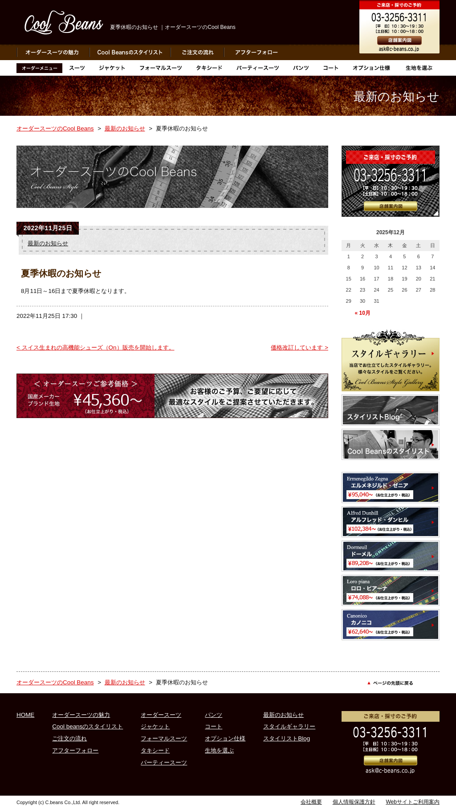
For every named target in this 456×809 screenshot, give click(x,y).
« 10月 (362, 313)
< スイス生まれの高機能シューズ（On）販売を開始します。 (95, 347)
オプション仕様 (225, 738)
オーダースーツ (161, 714)
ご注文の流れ (69, 738)
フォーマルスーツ (164, 738)
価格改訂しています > (299, 347)
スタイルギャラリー (289, 726)
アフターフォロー (75, 750)
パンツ (213, 714)
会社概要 (311, 802)
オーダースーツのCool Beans (55, 128)
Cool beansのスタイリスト (87, 726)
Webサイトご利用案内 (413, 802)
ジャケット (155, 726)
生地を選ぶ (219, 750)
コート (213, 726)
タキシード (155, 750)
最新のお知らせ (125, 128)
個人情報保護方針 (354, 802)
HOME (25, 714)
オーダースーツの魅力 (81, 714)
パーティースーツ (164, 762)
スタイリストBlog (286, 738)
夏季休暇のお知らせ (61, 273)
